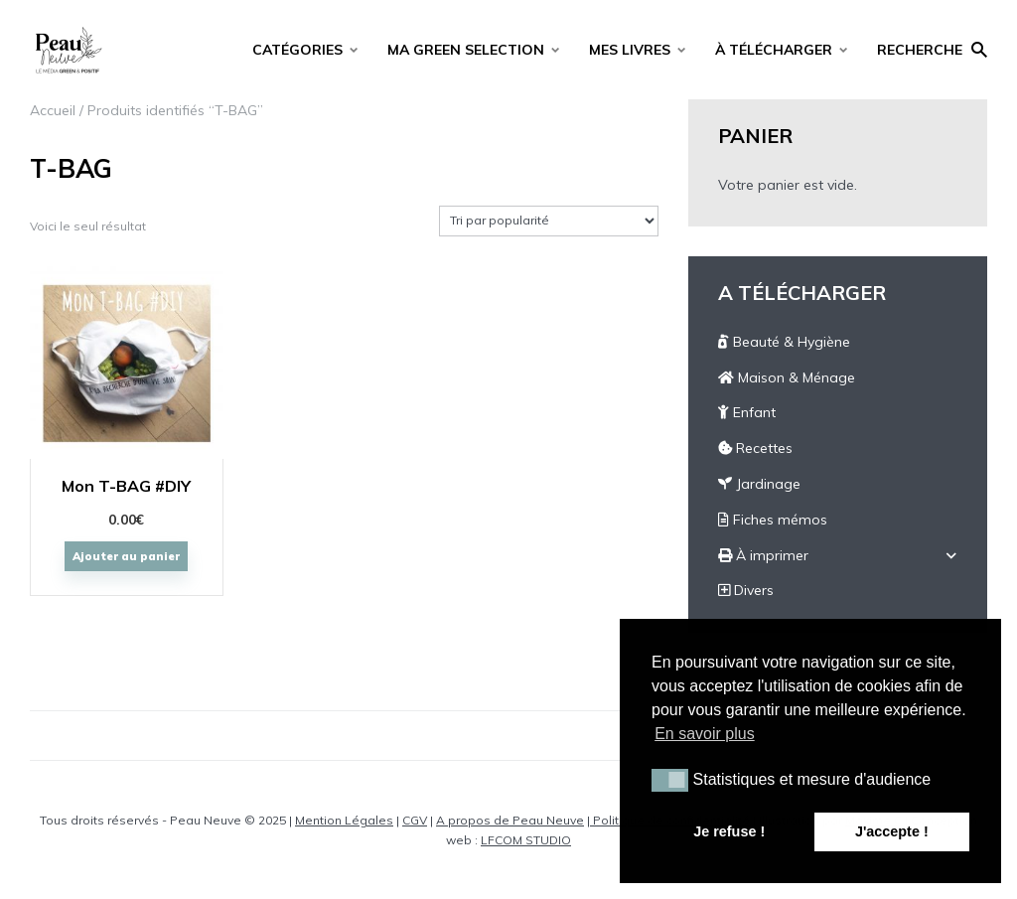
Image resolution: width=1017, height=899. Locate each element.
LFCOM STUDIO (526, 839)
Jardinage (759, 484)
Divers (746, 590)
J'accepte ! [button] (892, 831)
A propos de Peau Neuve (510, 820)
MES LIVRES (629, 50)
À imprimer (763, 555)
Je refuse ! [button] (729, 831)
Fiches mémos (772, 519)
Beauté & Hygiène (784, 342)
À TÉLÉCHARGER (773, 50)
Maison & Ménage (786, 377)
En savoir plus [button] (704, 733)
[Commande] (548, 221)
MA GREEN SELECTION (465, 50)
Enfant (747, 412)
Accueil (52, 110)
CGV (414, 820)
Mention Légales (344, 820)
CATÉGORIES (297, 50)
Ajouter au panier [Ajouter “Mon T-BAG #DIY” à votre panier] (126, 556)
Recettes (755, 448)
